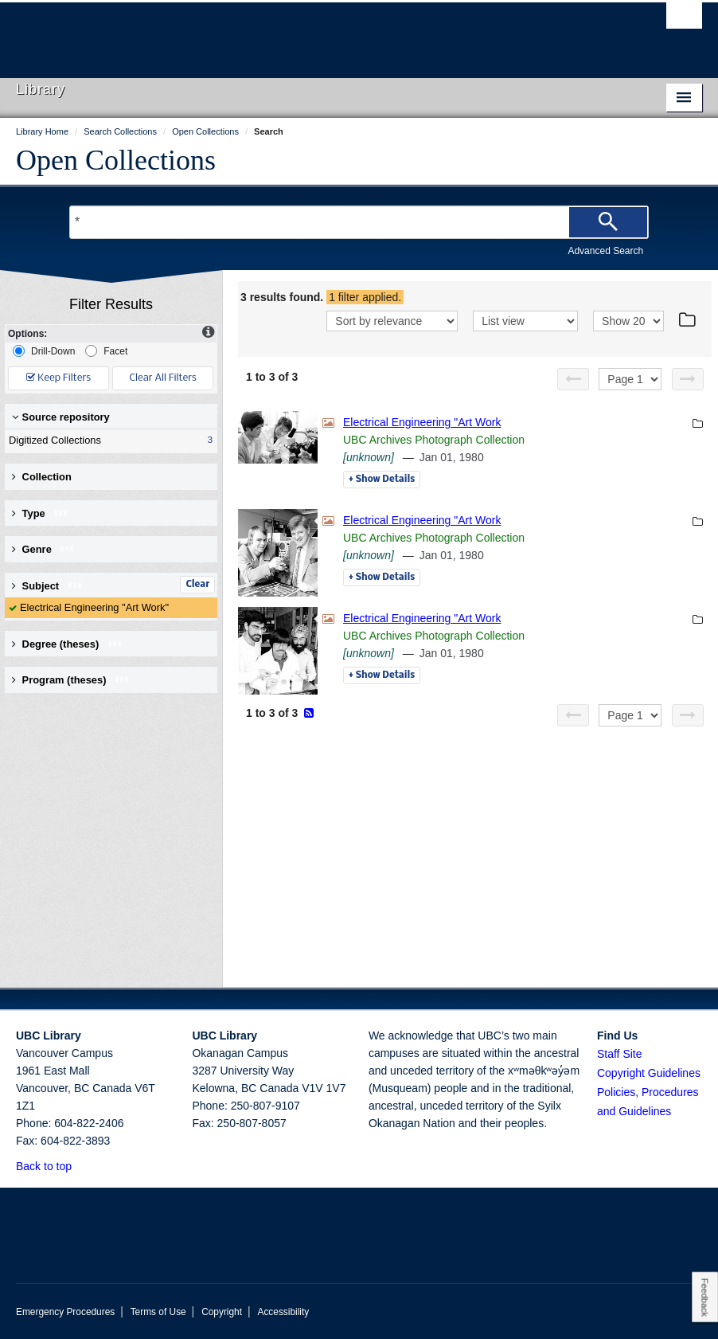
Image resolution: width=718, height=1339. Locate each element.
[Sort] (392, 321)
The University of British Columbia (307, 32)
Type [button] (40, 513)
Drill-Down (44, 351)
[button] (81, 1166)
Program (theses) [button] (71, 680)
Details (382, 479)
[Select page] (630, 379)
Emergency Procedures (65, 1311)
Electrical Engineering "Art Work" (94, 607)
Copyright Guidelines (648, 1073)
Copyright (221, 1311)
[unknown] (368, 457)
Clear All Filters (163, 378)
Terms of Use (158, 1311)
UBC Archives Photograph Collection (434, 439)
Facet (106, 351)
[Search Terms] (359, 222)
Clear (197, 584)
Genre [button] (43, 549)
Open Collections (116, 160)
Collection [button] (42, 477)
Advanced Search (605, 250)
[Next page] (688, 379)
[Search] (608, 222)
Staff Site (619, 1053)
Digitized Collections (107, 440)
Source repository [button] (61, 417)
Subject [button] (47, 586)
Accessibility (283, 1311)
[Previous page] (573, 379)
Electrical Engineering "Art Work (422, 422)
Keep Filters (58, 378)
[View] (525, 321)
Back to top (51, 1166)
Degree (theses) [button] (67, 644)
